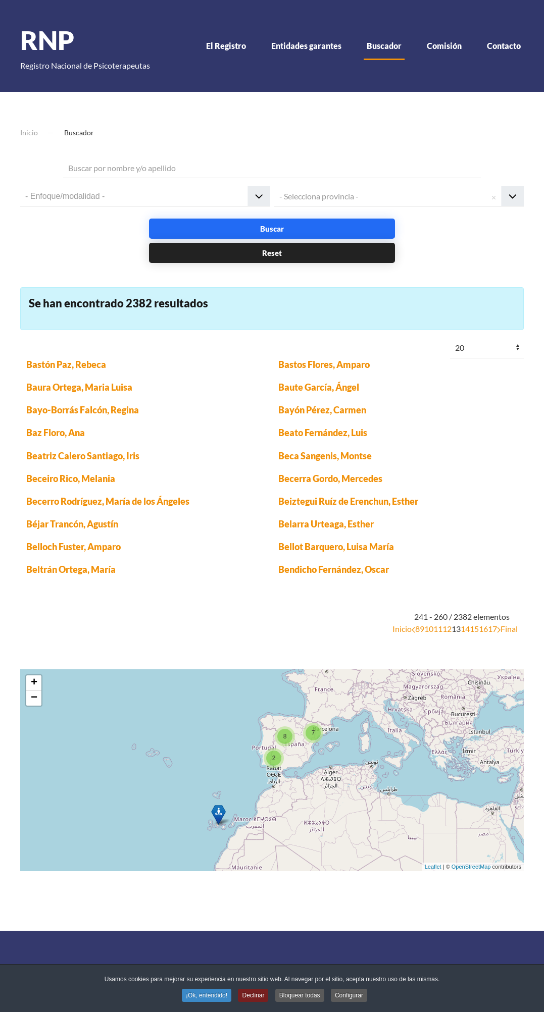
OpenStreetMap (471, 867)
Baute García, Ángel (318, 387)
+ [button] (34, 682)
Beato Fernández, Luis (322, 432)
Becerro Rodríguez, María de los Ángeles (107, 501)
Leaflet (433, 867)
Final (509, 628)
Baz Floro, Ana (55, 432)
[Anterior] (413, 628)
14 (465, 628)
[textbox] (74, 196)
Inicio (402, 628)
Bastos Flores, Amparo (324, 364)
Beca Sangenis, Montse (325, 455)
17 (492, 628)
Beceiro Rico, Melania (70, 478)
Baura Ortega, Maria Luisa (79, 387)
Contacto (504, 45)
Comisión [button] (444, 45)
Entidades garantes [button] (306, 45)
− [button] (34, 698)
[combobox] (145, 196)
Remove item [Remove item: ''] (493, 196)
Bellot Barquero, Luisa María (336, 546)
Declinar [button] (253, 996)
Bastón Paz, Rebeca (66, 364)
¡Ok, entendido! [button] (206, 996)
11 (437, 628)
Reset (272, 252)
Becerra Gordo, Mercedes (330, 478)
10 (428, 628)
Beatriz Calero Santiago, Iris (82, 455)
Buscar (272, 228)
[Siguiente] (499, 628)
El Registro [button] (226, 45)
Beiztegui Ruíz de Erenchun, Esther (348, 501)
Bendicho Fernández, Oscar (333, 569)
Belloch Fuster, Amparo (73, 546)
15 (474, 628)
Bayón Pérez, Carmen (322, 409)
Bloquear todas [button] (299, 996)
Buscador (384, 45)
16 (483, 628)
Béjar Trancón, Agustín (72, 523)
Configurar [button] (349, 996)
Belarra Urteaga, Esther (326, 523)
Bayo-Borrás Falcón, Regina (82, 409)
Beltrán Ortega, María (71, 569)
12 (447, 628)
